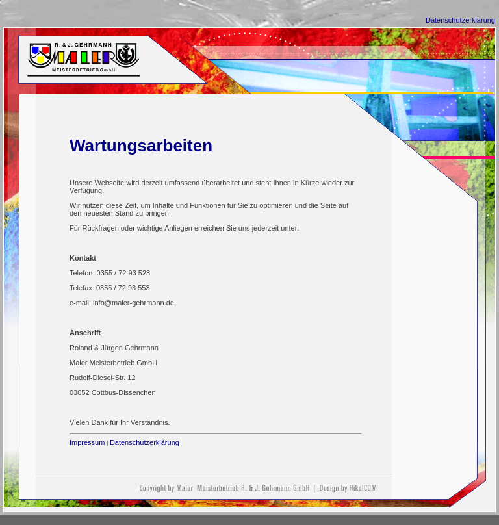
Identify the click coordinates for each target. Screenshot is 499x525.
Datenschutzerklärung (460, 20)
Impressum (87, 442)
